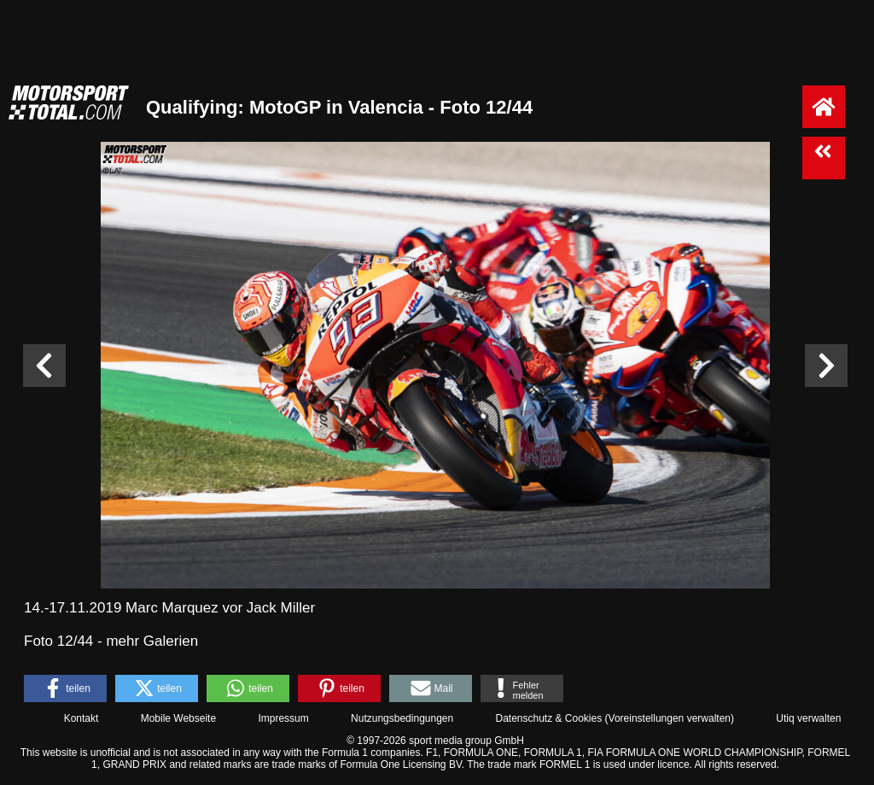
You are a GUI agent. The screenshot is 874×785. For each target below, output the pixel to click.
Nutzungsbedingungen (402, 718)
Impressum (283, 718)
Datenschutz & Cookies (548, 718)
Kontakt (81, 718)
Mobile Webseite (179, 718)
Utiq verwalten (808, 718)
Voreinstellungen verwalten (670, 718)
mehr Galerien (152, 641)
